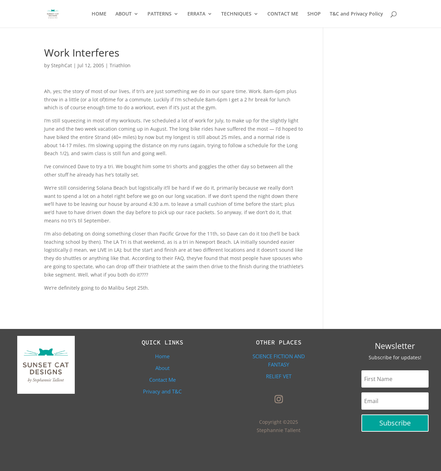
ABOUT (123, 14)
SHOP (314, 14)
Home (162, 356)
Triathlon (120, 65)
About (162, 367)
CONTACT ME (282, 14)
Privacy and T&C (162, 391)
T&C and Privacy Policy (356, 14)
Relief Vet (278, 376)
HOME (99, 14)
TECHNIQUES (236, 14)
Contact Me (162, 379)
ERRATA (196, 14)
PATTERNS (159, 14)
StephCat (61, 65)
